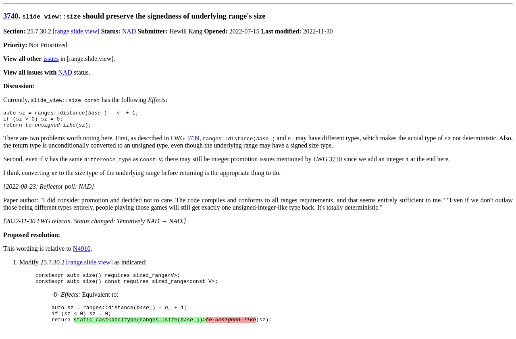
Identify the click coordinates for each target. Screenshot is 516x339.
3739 (193, 141)
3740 (10, 16)
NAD (129, 31)
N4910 (82, 252)
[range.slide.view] (76, 31)
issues (50, 58)
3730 (335, 162)
